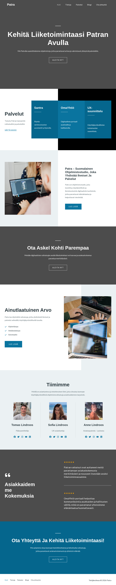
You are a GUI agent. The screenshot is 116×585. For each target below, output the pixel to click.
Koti (63, 5)
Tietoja (71, 5)
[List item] (14, 438)
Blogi (91, 5)
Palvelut (81, 5)
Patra (11, 4)
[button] (13, 345)
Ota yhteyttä (102, 5)
